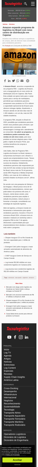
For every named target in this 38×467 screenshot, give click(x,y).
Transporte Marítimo (13, 422)
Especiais (8, 371)
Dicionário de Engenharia (16, 440)
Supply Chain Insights (14, 377)
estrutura (11, 277)
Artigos (7, 358)
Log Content (10, 368)
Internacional (10, 397)
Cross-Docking (11, 388)
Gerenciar (17, 464)
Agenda (7, 355)
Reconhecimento (12, 403)
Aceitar (17, 460)
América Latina (11, 380)
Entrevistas (9, 365)
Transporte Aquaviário (14, 416)
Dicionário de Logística (15, 437)
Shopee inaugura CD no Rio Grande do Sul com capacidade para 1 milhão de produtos (18, 240)
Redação (8, 45)
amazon (31, 277)
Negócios (8, 400)
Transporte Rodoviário (14, 425)
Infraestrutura (10, 394)
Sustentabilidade (12, 406)
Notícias (5, 24)
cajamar (25, 277)
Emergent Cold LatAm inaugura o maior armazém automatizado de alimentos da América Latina (18, 249)
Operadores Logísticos (15, 434)
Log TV (7, 352)
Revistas (8, 374)
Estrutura (11, 24)
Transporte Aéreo (12, 412)
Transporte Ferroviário (14, 419)
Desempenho (10, 391)
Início (6, 349)
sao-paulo (18, 277)
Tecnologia (9, 409)
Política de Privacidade (13, 454)
